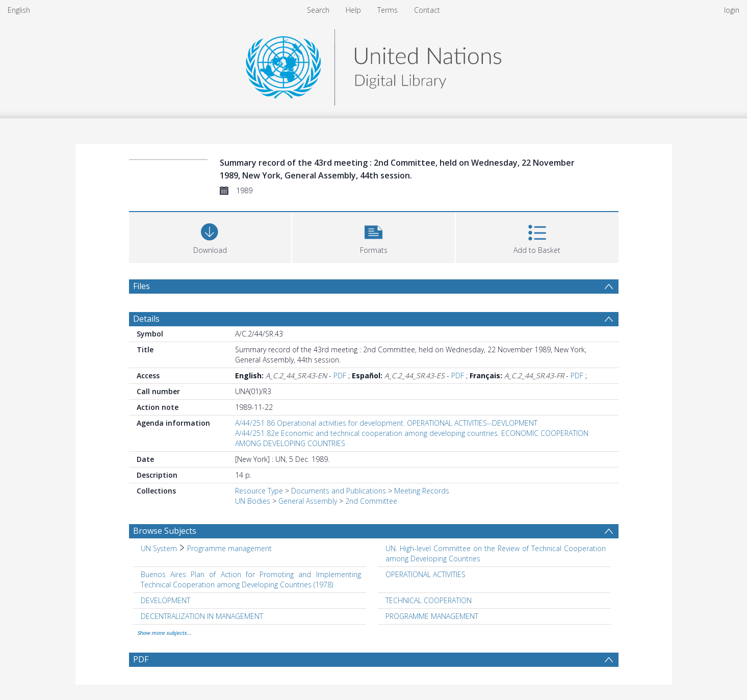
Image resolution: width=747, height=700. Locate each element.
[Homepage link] (373, 64)
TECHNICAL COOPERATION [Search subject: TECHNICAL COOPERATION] (428, 600)
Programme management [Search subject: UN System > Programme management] (229, 548)
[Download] (210, 236)
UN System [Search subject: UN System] (159, 548)
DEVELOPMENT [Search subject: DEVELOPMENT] (165, 600)
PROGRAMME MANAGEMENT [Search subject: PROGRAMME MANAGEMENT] (431, 616)
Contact (427, 10)
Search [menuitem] (318, 10)
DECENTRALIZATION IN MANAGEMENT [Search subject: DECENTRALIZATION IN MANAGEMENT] (202, 616)
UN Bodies (252, 501)
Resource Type (259, 491)
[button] (373, 236)
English (19, 10)
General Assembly (307, 501)
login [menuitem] (731, 10)
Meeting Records (421, 491)
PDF (339, 375)
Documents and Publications (338, 491)
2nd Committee (371, 501)
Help (353, 10)
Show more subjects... (164, 632)
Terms (387, 10)
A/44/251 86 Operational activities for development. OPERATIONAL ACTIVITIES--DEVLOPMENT (386, 423)
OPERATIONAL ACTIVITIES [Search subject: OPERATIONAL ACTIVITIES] (425, 574)
